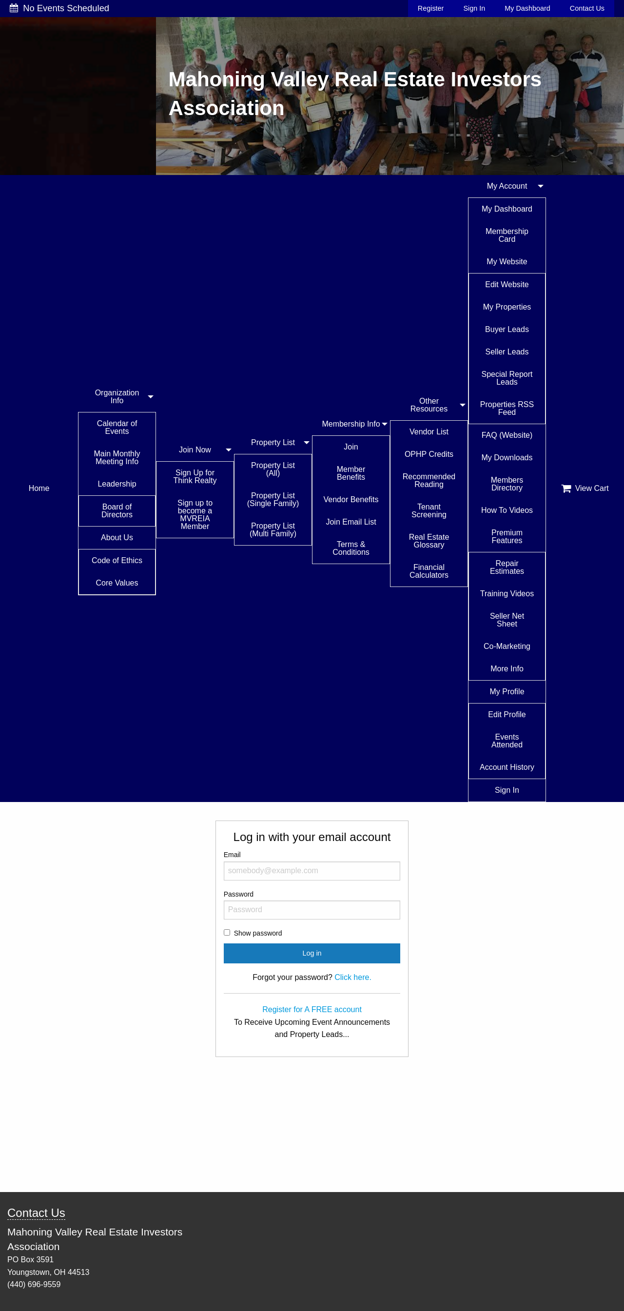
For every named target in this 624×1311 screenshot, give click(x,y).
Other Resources (429, 405)
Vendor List (429, 432)
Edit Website (507, 284)
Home (39, 488)
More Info (507, 669)
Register (431, 8)
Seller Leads (507, 352)
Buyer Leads (507, 329)
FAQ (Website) (507, 435)
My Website (507, 261)
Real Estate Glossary (429, 541)
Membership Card (507, 235)
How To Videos (507, 510)
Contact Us (587, 8)
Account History (507, 767)
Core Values (117, 583)
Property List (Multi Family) (273, 530)
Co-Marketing (507, 646)
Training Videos (507, 593)
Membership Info (351, 424)
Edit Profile (507, 714)
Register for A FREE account (312, 1009)
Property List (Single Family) (273, 499)
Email (312, 865)
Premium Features (507, 536)
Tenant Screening (429, 511)
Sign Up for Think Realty (195, 477)
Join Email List (351, 522)
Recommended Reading (429, 480)
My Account (507, 186)
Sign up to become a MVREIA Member (195, 514)
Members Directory (507, 484)
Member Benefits (351, 473)
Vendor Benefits (351, 499)
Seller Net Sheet (507, 620)
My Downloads (507, 457)
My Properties (507, 307)
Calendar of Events (117, 427)
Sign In (474, 8)
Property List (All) (273, 469)
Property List (273, 442)
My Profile (506, 691)
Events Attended (507, 741)
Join (351, 447)
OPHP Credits (429, 454)
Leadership (117, 484)
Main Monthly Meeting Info (117, 458)
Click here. (352, 977)
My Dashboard (527, 8)
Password (312, 905)
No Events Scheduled (59, 8)
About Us (117, 537)
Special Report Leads (507, 378)
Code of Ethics (117, 560)
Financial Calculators (429, 571)
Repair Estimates (507, 567)
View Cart (585, 488)
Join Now (195, 450)
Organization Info (117, 397)
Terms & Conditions (351, 548)
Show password (258, 933)
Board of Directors (117, 511)
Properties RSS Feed (507, 408)
